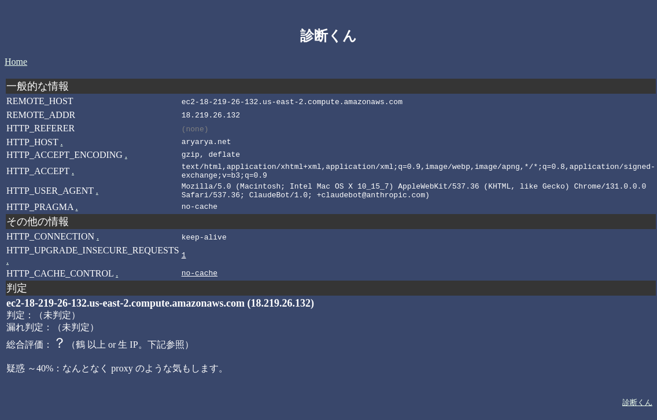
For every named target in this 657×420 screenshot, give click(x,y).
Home (16, 62)
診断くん (637, 410)
